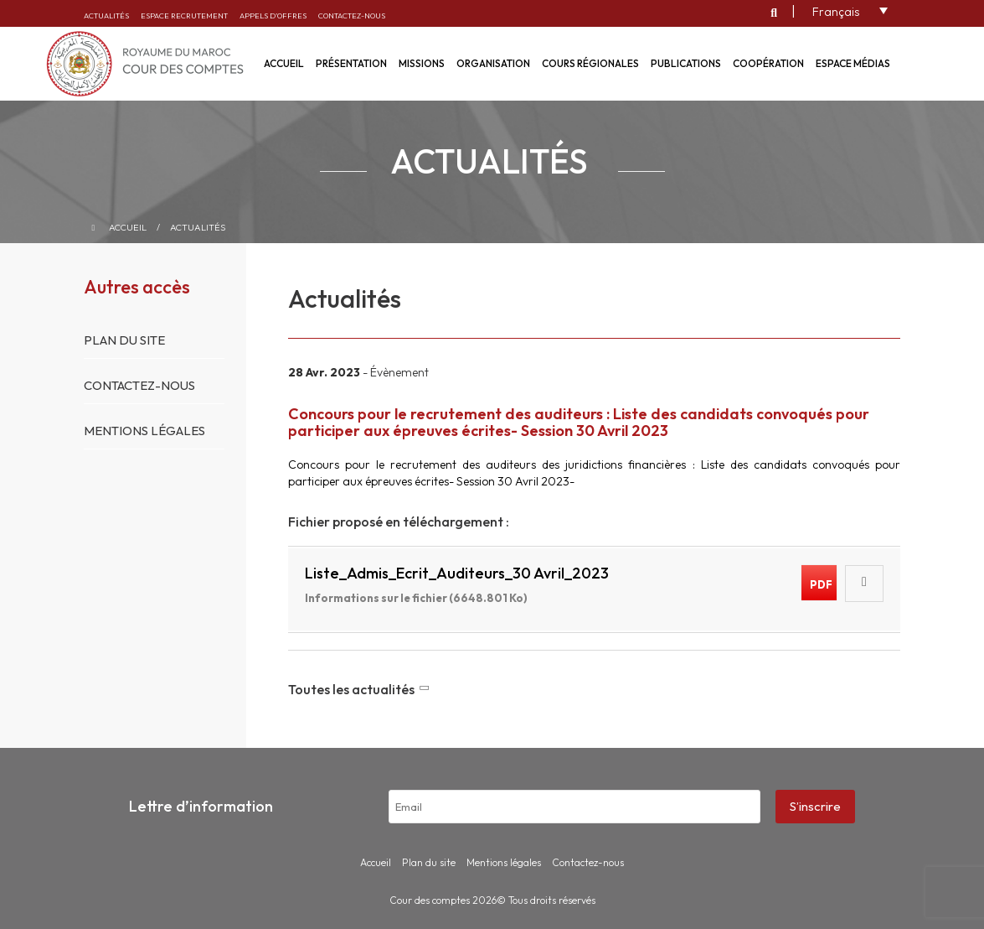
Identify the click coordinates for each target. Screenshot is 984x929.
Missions (422, 63)
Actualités (106, 15)
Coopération (768, 63)
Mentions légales (144, 431)
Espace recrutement (184, 15)
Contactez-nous (351, 15)
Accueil (128, 227)
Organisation (493, 63)
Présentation (351, 63)
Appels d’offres (273, 15)
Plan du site (124, 340)
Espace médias (853, 63)
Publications (686, 63)
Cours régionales (590, 63)
